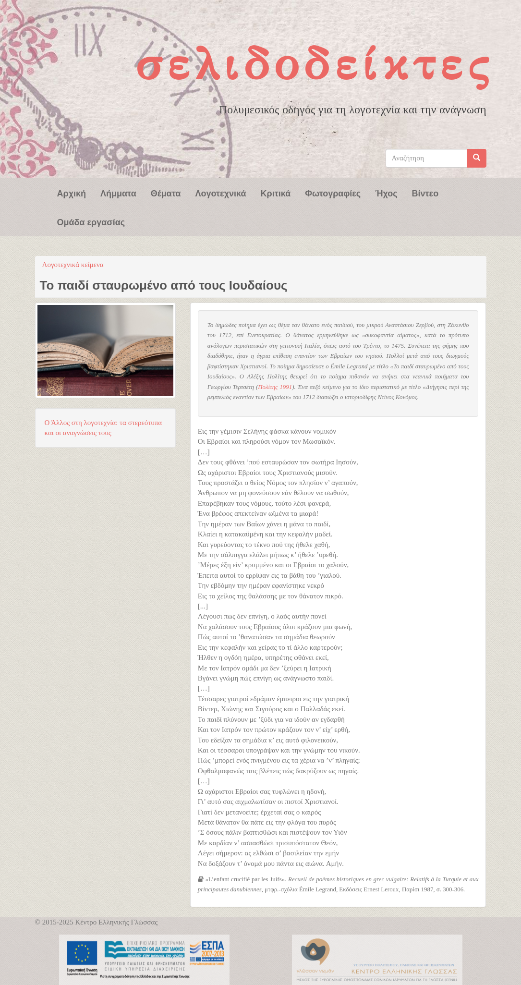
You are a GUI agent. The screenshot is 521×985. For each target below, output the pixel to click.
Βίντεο (425, 192)
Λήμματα (118, 192)
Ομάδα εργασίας (91, 221)
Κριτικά (276, 192)
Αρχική (71, 192)
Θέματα (166, 192)
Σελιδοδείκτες (314, 63)
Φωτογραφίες (333, 192)
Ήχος (386, 192)
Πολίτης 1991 (275, 387)
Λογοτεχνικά (220, 192)
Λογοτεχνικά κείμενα (73, 264)
